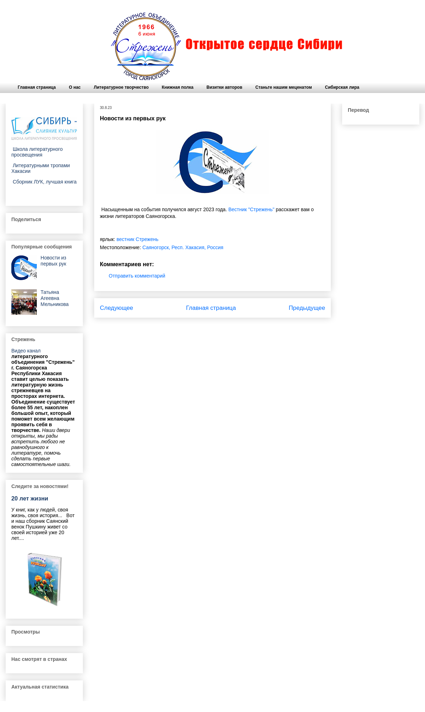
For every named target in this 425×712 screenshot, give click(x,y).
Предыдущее (307, 308)
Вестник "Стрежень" (251, 209)
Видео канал (26, 351)
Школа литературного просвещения (37, 152)
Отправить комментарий (137, 276)
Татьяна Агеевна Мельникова (55, 298)
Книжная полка (177, 87)
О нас (75, 87)
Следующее (116, 308)
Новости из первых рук (53, 261)
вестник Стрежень (137, 239)
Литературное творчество (121, 87)
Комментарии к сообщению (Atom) (232, 327)
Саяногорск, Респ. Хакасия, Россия (182, 247)
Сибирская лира (342, 87)
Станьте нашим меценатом (283, 87)
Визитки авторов (224, 87)
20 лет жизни (29, 498)
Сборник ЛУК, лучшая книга (43, 182)
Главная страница (37, 87)
